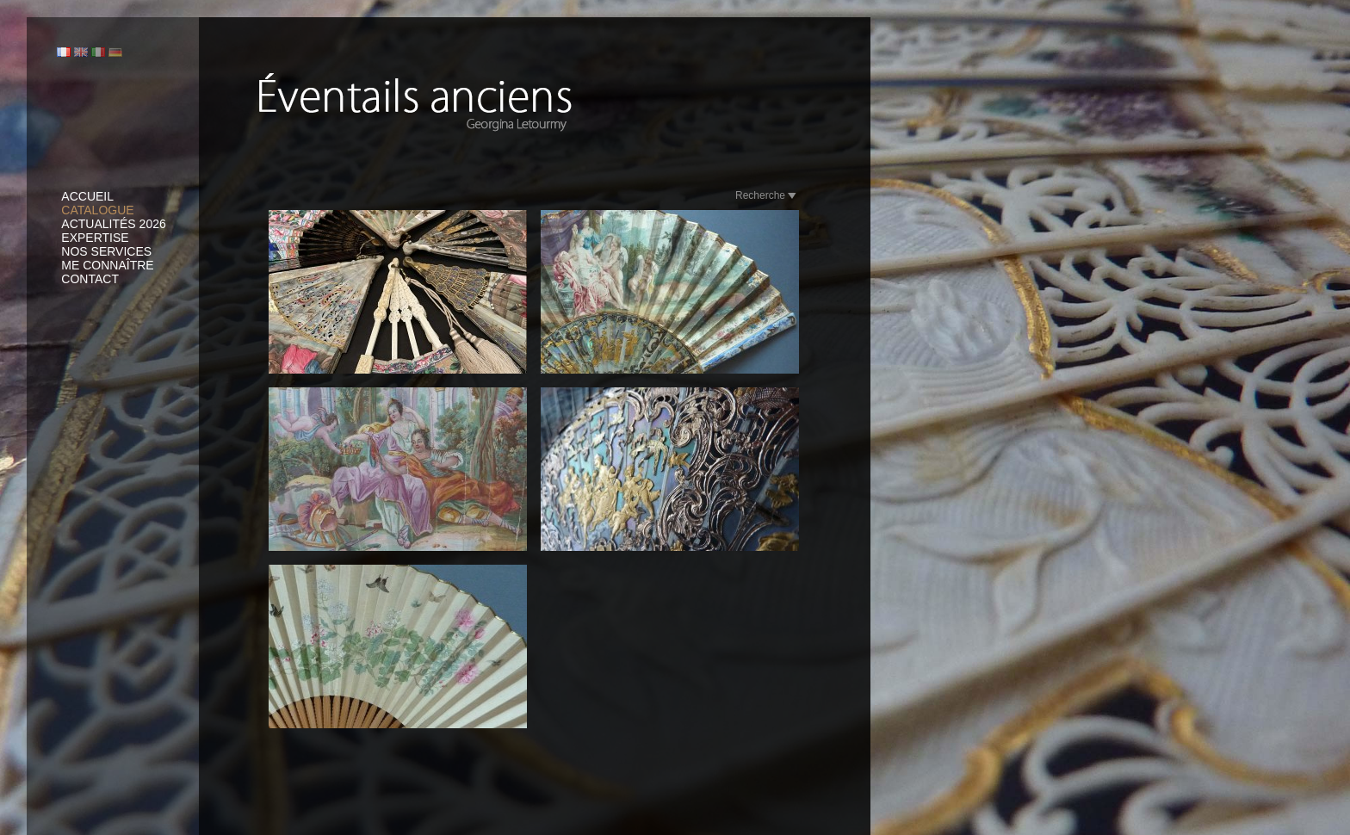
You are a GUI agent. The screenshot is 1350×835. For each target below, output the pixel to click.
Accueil (87, 196)
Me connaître (107, 265)
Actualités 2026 (113, 224)
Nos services (106, 251)
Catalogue (97, 210)
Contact (90, 279)
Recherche (765, 195)
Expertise (94, 237)
